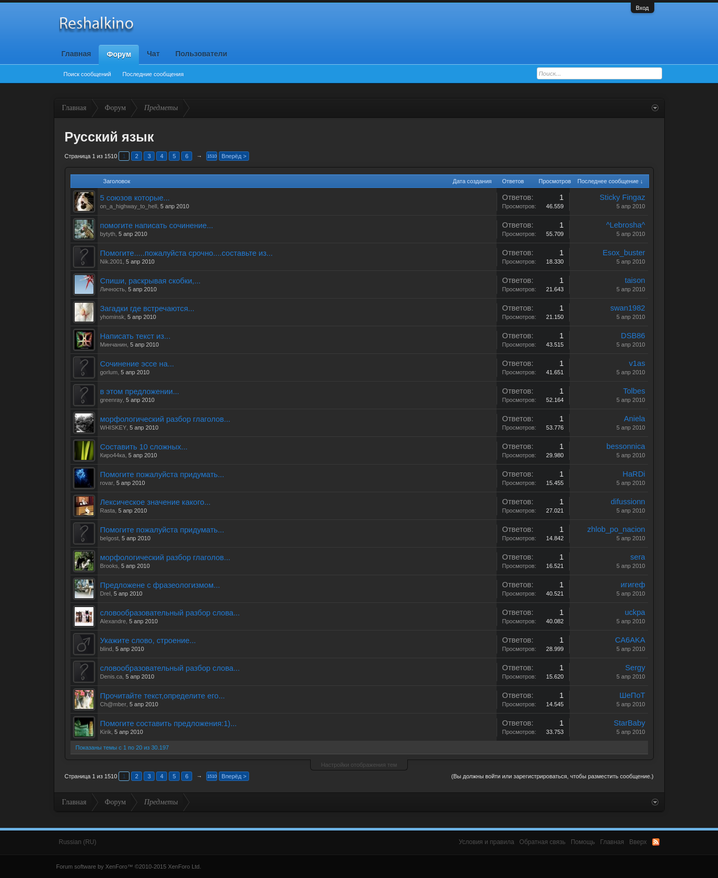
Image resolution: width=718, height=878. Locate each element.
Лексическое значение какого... (155, 502)
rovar (106, 483)
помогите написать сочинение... (157, 225)
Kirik (105, 732)
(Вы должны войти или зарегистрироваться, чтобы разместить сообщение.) (552, 776)
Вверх (637, 842)
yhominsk (112, 317)
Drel (105, 593)
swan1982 (627, 308)
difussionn (628, 501)
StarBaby (629, 723)
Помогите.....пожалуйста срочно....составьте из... (186, 253)
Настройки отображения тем (359, 765)
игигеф (633, 584)
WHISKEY (113, 427)
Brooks (109, 566)
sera (637, 557)
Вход (642, 8)
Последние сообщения (153, 74)
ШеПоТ (632, 695)
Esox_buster (624, 252)
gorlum (109, 372)
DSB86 (633, 335)
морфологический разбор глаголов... (165, 419)
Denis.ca (111, 676)
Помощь (583, 842)
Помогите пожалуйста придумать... (162, 474)
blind (106, 649)
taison (635, 280)
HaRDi (633, 474)
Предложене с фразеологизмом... (160, 585)
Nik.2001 (111, 261)
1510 (212, 156)
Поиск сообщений (87, 74)
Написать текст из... (135, 336)
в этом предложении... (140, 391)
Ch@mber (113, 704)
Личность (112, 289)
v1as (637, 363)
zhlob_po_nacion (616, 529)
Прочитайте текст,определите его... (162, 696)
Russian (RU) (78, 842)
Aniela (634, 418)
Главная (76, 54)
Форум (119, 54)
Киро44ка (112, 455)
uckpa (635, 612)
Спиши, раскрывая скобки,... (150, 281)
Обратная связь (543, 842)
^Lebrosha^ (625, 225)
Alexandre (113, 621)
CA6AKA (630, 640)
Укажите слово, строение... (148, 640)
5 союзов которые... (135, 198)
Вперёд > (233, 156)
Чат (153, 54)
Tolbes (634, 391)
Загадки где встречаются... (147, 308)
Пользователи (201, 54)
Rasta (107, 510)
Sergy (635, 667)
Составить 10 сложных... (144, 447)
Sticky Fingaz (622, 197)
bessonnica (625, 446)
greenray (111, 400)
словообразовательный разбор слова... (170, 613)
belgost (109, 538)
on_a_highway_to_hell (128, 206)
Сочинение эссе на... (137, 364)
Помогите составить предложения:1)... (168, 723)
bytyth (107, 234)
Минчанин (113, 344)
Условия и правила (486, 842)
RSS (656, 842)
